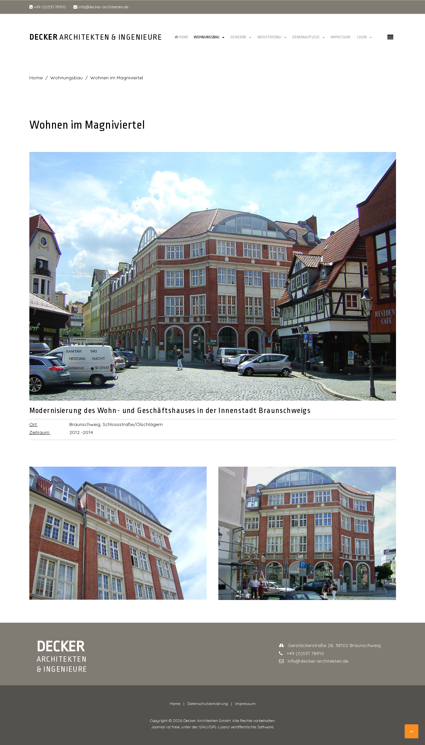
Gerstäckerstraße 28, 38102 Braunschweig (330, 645)
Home (181, 37)
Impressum (340, 37)
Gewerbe (238, 37)
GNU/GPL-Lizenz (214, 726)
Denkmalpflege (306, 37)
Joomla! (158, 726)
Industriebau (269, 37)
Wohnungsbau (206, 37)
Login (362, 37)
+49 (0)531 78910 (47, 6)
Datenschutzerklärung (207, 703)
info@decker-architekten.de (100, 6)
